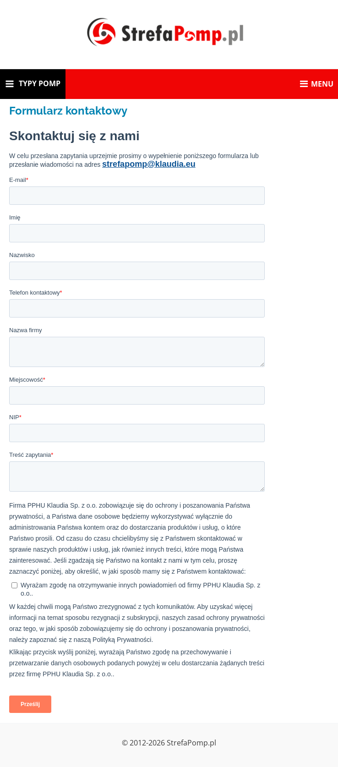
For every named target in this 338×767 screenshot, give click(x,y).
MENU (316, 84)
